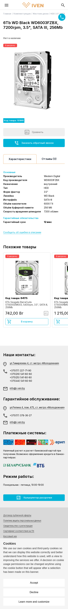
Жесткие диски (40, 13)
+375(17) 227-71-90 (20, 370)
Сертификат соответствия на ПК (18, 531)
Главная (7, 13)
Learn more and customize (34, 601)
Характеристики (20, 159)
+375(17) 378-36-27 (21, 415)
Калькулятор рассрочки (34, 497)
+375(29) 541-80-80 (21, 374)
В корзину (20, 321)
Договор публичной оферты (17, 515)
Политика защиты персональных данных (22, 520)
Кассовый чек (10, 536)
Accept (34, 582)
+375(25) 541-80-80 (21, 377)
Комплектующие (22, 13)
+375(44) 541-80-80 (21, 380)
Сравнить (34, 132)
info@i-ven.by (17, 388)
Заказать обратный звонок (34, 143)
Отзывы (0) (49, 158)
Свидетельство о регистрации (18, 526)
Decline (34, 592)
